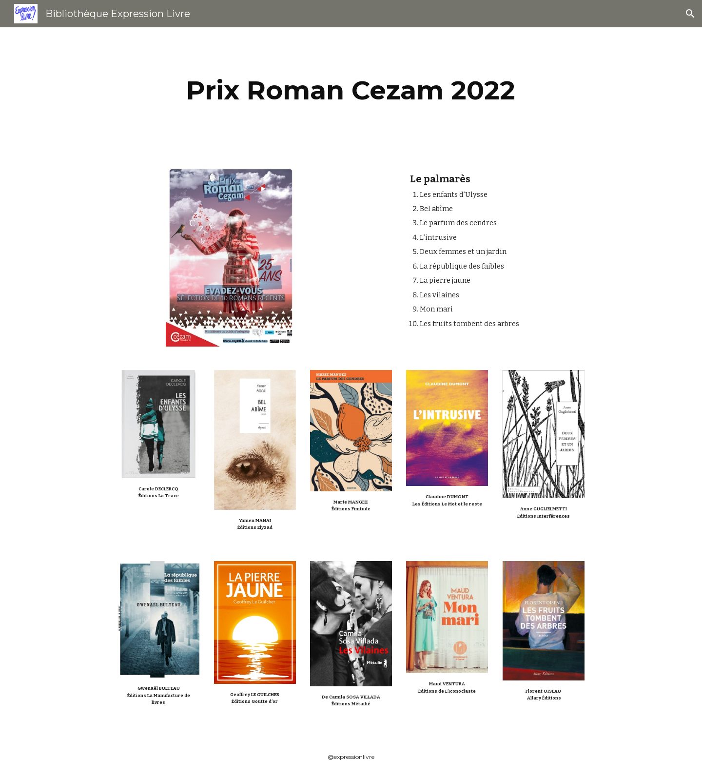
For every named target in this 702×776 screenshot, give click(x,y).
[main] (351, 90)
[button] (690, 13)
